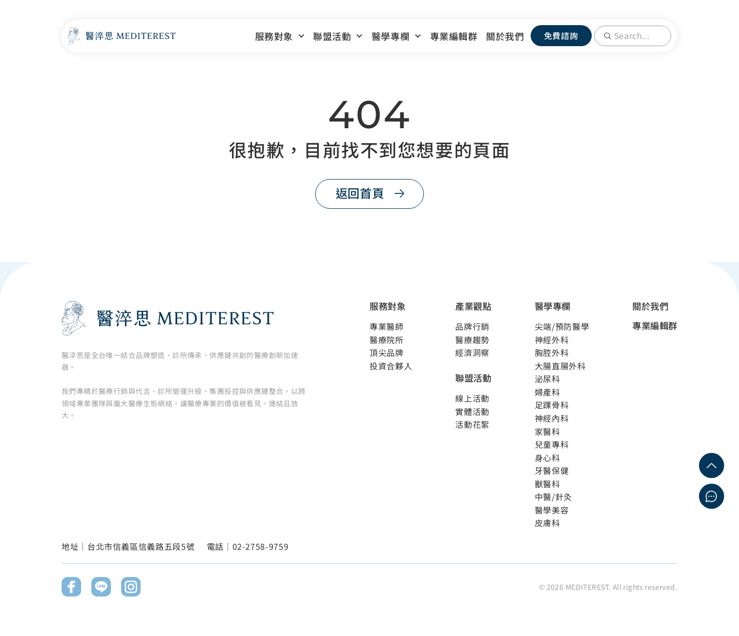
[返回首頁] (369, 193)
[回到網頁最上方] (711, 465)
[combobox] (632, 36)
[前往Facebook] (71, 587)
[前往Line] (101, 587)
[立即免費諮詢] (711, 496)
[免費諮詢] (561, 35)
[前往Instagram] (131, 587)
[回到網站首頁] (122, 36)
